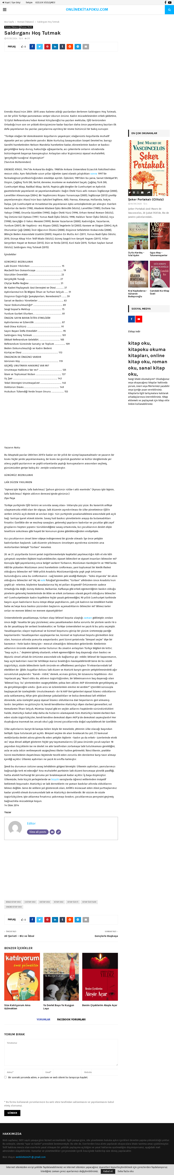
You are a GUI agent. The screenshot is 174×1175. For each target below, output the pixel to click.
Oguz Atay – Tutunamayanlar (159, 254)
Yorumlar (43, 1019)
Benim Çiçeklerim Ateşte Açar (99, 1005)
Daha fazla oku (126, 1171)
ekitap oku (45, 902)
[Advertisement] (61, 82)
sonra (93, 173)
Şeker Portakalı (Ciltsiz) (146, 199)
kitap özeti (72, 902)
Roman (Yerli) (26, 27)
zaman (88, 617)
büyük (55, 779)
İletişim (29, 2)
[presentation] (30, 1091)
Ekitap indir (134, 331)
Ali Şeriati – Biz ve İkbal (19, 936)
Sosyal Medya (141, 308)
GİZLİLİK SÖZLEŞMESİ (45, 2)
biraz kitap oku (13, 902)
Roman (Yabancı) (12, 27)
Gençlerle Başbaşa (106, 936)
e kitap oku (30, 902)
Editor (31, 823)
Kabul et (108, 1171)
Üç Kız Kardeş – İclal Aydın (136, 254)
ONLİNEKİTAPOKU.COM (87, 9)
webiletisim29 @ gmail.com (31, 1157)
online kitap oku (14, 907)
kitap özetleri (89, 902)
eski (43, 580)
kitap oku (58, 902)
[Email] (52, 832)
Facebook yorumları (71, 1019)
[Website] (58, 832)
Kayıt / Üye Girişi (11, 2)
